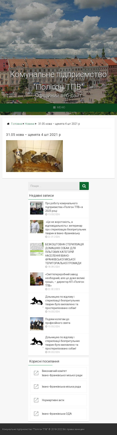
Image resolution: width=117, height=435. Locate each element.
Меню (59, 107)
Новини (29, 123)
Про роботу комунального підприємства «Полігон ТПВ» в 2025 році (64, 207)
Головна (16, 123)
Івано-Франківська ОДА (57, 413)
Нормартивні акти (53, 400)
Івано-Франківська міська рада (61, 386)
